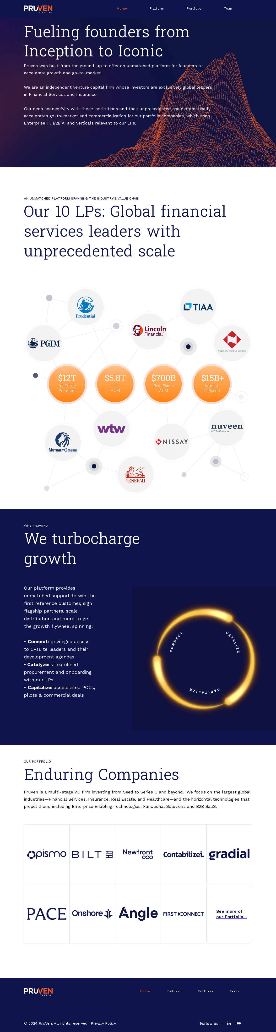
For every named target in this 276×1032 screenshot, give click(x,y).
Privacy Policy (103, 1023)
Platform (156, 8)
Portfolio (194, 8)
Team (228, 8)
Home (122, 8)
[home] (38, 9)
